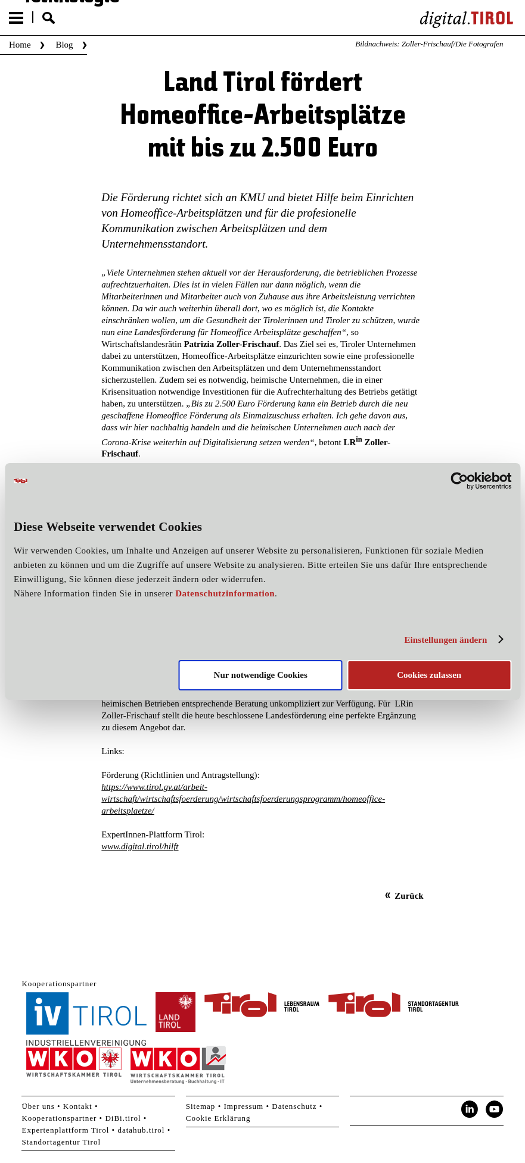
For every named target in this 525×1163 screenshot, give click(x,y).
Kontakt (77, 1106)
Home (20, 44)
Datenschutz (294, 1106)
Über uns (37, 1106)
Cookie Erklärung (218, 1118)
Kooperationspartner (59, 1118)
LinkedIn (470, 1109)
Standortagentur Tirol (61, 1141)
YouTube (495, 1109)
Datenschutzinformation (225, 593)
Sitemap (201, 1106)
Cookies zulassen (429, 675)
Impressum (243, 1106)
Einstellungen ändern (445, 640)
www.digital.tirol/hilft (139, 846)
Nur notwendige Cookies (260, 675)
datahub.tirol (140, 1130)
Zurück (408, 896)
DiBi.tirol (123, 1118)
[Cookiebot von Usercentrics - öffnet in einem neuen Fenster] (459, 481)
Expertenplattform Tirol (65, 1130)
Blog (64, 44)
